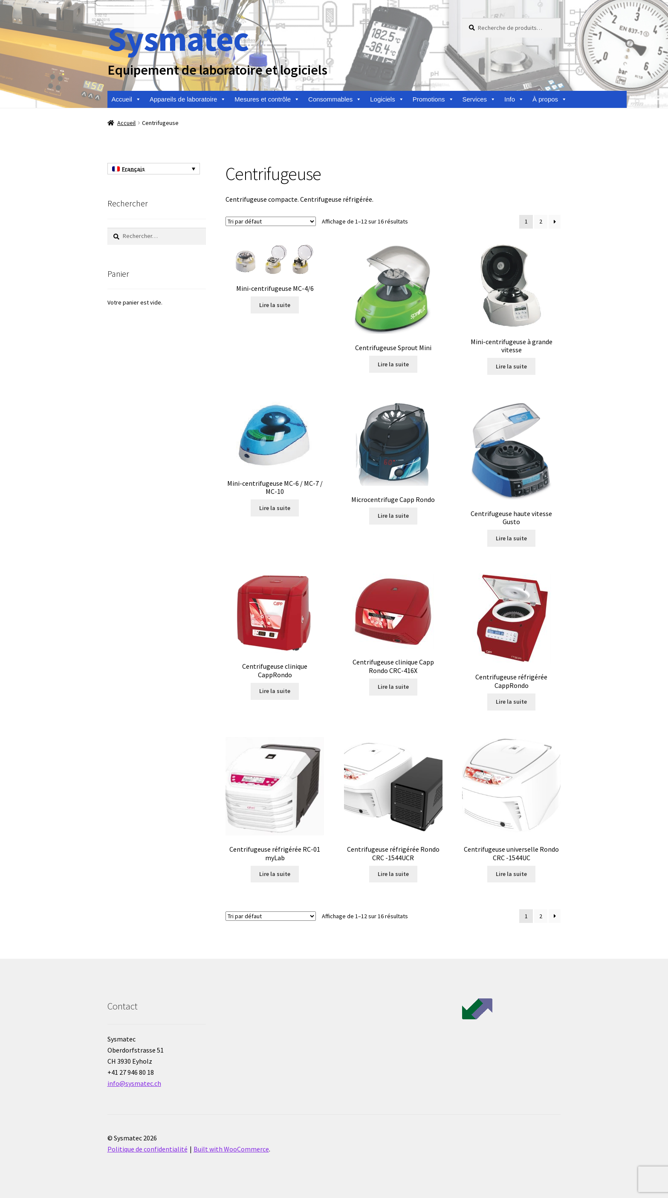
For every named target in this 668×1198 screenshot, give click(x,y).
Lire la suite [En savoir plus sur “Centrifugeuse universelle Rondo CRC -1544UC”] (511, 874)
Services (479, 99)
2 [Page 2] (540, 221)
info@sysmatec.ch (134, 1083)
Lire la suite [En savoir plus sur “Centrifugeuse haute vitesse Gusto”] (511, 538)
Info (514, 99)
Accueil (126, 99)
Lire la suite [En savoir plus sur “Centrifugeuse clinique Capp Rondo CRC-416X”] (393, 686)
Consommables (334, 99)
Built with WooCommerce (231, 1149)
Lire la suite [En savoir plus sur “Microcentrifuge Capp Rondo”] (393, 515)
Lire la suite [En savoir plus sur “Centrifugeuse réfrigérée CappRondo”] (511, 701)
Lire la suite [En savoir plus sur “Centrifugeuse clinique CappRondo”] (274, 691)
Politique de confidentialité (147, 1149)
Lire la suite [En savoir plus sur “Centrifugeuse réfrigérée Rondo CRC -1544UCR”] (393, 874)
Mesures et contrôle (267, 99)
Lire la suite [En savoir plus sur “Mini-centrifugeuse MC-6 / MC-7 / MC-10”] (274, 508)
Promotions (433, 99)
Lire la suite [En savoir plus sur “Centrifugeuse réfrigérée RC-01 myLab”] (274, 874)
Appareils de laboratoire (188, 99)
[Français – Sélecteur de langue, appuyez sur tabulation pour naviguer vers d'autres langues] (153, 169)
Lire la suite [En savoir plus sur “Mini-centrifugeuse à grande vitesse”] (511, 366)
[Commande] (271, 221)
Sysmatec (178, 38)
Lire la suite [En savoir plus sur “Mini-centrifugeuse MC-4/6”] (274, 305)
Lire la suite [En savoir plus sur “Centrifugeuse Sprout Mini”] (393, 364)
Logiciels (387, 99)
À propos (549, 99)
